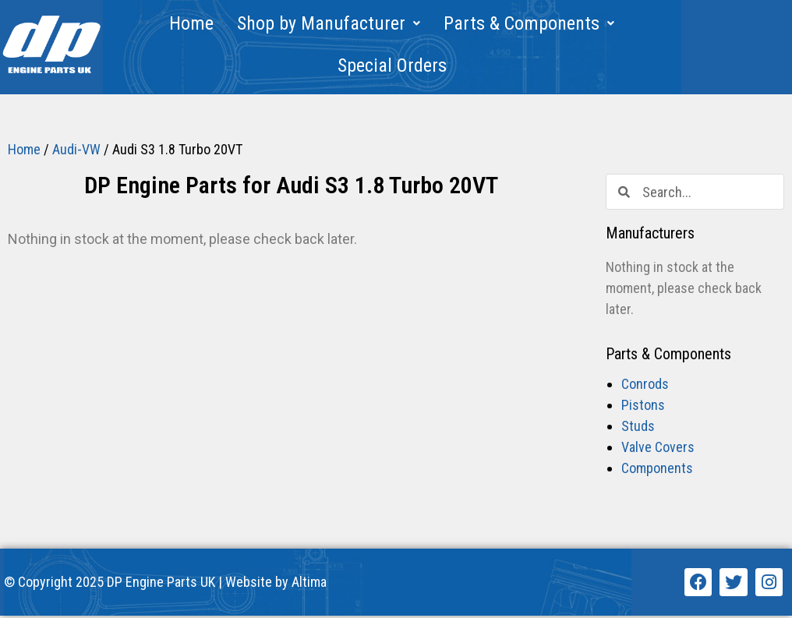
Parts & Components (529, 23)
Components (657, 471)
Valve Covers (658, 450)
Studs (638, 429)
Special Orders (392, 65)
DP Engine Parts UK (161, 585)
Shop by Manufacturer (328, 23)
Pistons (643, 408)
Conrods (645, 387)
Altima (309, 585)
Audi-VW (76, 151)
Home (191, 23)
